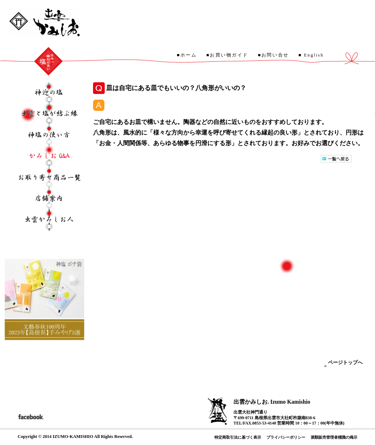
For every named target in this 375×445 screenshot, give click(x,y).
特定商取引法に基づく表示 (237, 437)
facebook (31, 416)
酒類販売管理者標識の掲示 (334, 437)
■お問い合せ (273, 55)
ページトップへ (345, 362)
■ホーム (187, 55)
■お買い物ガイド (227, 55)
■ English (311, 55)
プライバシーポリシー (285, 437)
